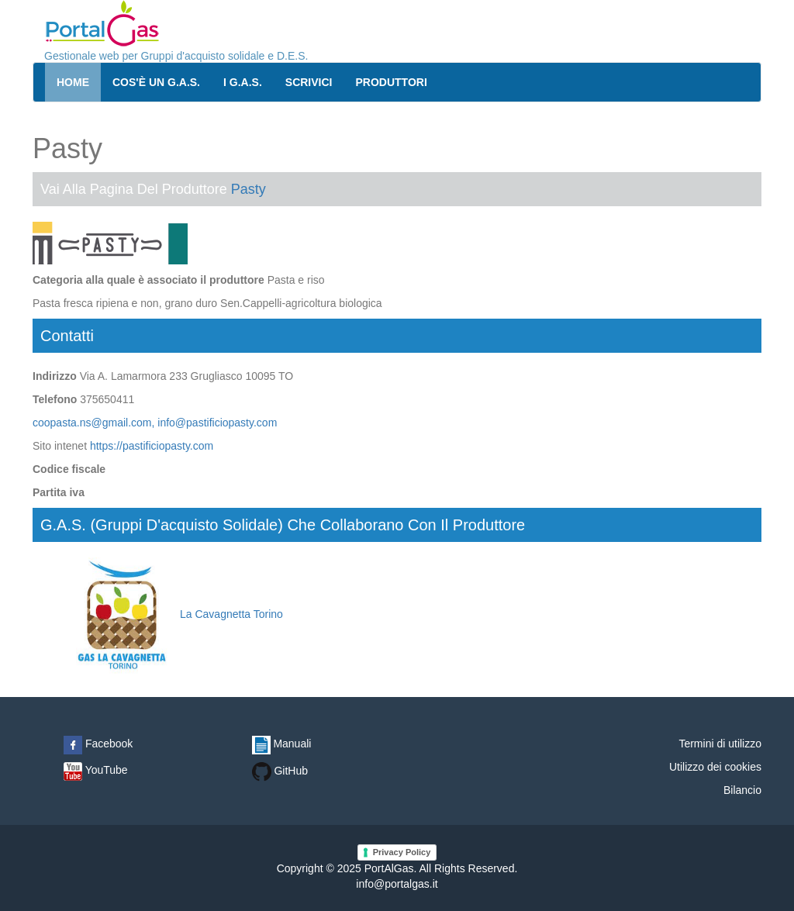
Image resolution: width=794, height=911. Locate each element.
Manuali (282, 743)
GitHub (280, 770)
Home (73, 82)
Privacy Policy (402, 852)
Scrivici (309, 82)
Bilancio (742, 790)
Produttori (391, 82)
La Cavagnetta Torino (173, 614)
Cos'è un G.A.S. (156, 82)
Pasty (248, 189)
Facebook (98, 743)
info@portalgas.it (396, 884)
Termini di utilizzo (719, 743)
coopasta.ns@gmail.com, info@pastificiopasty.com (155, 422)
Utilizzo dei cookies (715, 767)
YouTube (96, 770)
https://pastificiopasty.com (151, 446)
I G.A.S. (242, 82)
